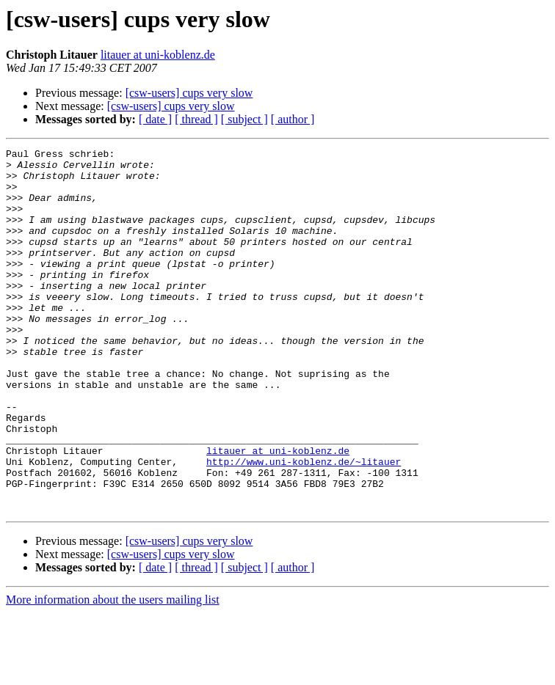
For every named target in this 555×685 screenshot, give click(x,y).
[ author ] (293, 119)
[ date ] (155, 119)
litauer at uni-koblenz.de (158, 54)
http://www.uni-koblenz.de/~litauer (303, 525)
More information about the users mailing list (113, 672)
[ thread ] (196, 119)
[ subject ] (244, 119)
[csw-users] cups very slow (189, 93)
